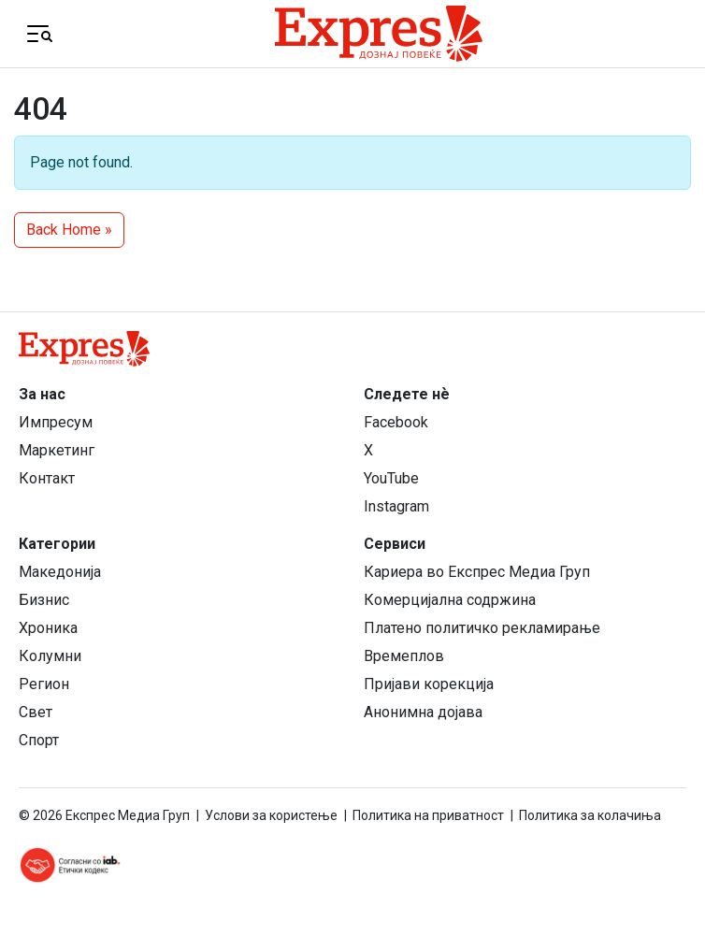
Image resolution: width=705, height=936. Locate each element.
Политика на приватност (428, 815)
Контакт (47, 478)
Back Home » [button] (69, 229)
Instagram (396, 506)
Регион (44, 684)
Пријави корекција (429, 684)
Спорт (39, 740)
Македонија (60, 572)
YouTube (391, 478)
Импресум (56, 422)
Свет (35, 712)
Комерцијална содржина (450, 600)
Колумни (50, 656)
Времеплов (404, 656)
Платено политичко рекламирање (482, 628)
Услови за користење (271, 815)
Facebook (396, 422)
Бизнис (44, 600)
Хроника (48, 628)
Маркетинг (56, 450)
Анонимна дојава (423, 712)
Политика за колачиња (590, 815)
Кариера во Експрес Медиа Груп (477, 572)
